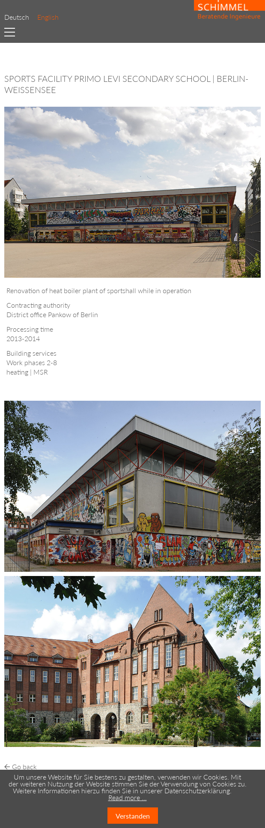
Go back (24, 766)
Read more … (127, 797)
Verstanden (133, 816)
